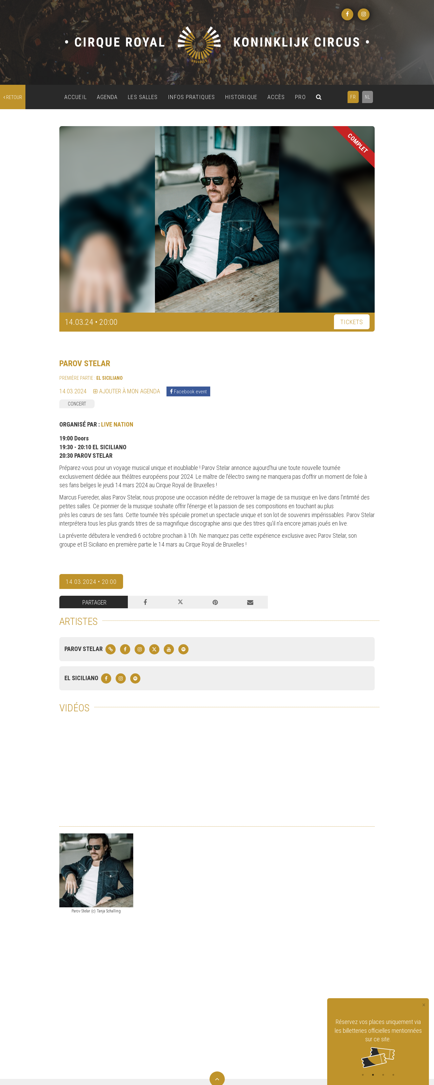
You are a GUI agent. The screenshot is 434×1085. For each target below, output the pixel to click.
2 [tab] (373, 1074)
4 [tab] (393, 1074)
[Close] (424, 1005)
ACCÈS (276, 97)
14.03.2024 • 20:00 (91, 581)
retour (12, 97)
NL (367, 97)
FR (353, 97)
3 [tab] (383, 1074)
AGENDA (107, 97)
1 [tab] (362, 1074)
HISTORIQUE (241, 97)
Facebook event (188, 392)
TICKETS (351, 322)
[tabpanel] (378, 1043)
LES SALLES (143, 97)
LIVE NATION (117, 424)
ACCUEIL (75, 97)
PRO (300, 97)
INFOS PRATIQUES (191, 97)
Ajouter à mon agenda (126, 391)
